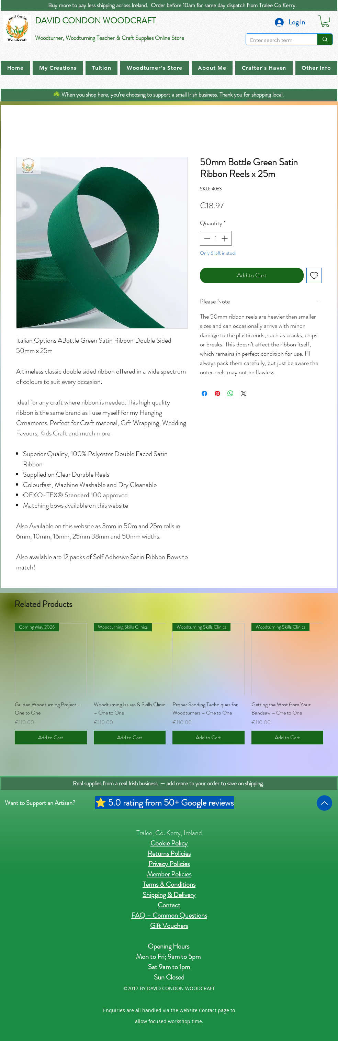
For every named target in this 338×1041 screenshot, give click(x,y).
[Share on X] (243, 393)
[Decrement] (206, 238)
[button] (325, 21)
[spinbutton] (216, 238)
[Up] (324, 803)
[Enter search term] (276, 40)
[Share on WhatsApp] (230, 393)
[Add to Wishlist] (314, 275)
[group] (169, 684)
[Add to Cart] (51, 737)
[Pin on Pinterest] (217, 393)
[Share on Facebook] (204, 393)
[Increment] (225, 238)
